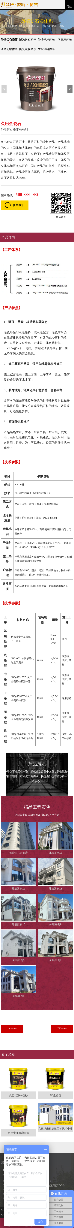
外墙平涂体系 (46, 39)
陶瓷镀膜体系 (27, 49)
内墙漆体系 (65, 39)
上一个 (11, 1029)
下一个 (62, 1029)
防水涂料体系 (46, 49)
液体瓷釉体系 (9, 49)
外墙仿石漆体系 (9, 41)
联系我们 (15, 205)
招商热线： (19, 195)
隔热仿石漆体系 (27, 41)
